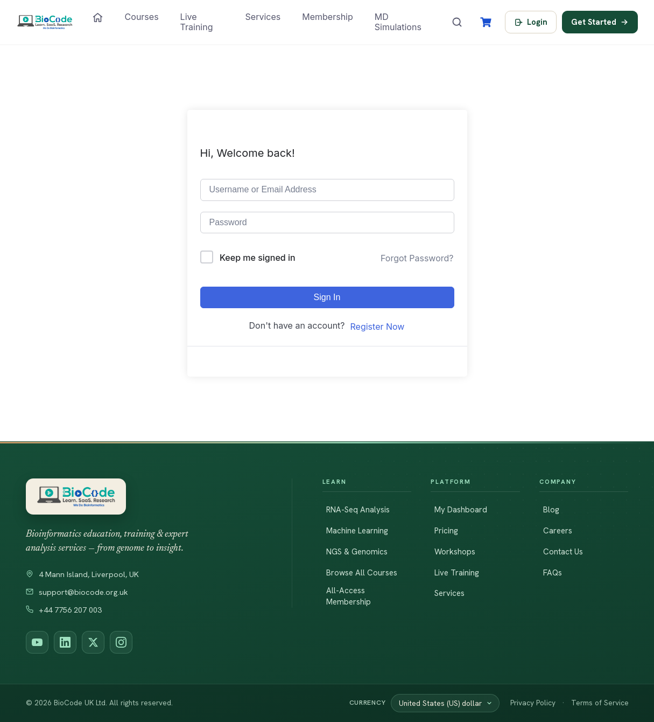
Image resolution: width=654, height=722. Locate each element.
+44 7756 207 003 (64, 610)
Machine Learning (357, 530)
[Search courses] (457, 22)
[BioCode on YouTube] (37, 642)
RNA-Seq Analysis (358, 509)
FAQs (552, 572)
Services (263, 16)
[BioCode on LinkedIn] (65, 642)
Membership (327, 16)
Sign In (327, 297)
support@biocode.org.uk (77, 592)
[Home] (97, 17)
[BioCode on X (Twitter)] (93, 642)
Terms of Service (600, 702)
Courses (142, 16)
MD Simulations (398, 21)
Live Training (196, 21)
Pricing (446, 530)
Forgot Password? (417, 258)
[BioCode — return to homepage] (144, 496)
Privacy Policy (532, 702)
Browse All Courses (361, 572)
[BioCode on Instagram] (121, 642)
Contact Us (563, 551)
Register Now (377, 326)
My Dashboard (460, 509)
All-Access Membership (348, 596)
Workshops (454, 551)
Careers (557, 530)
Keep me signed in (258, 257)
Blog (551, 509)
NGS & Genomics (357, 551)
